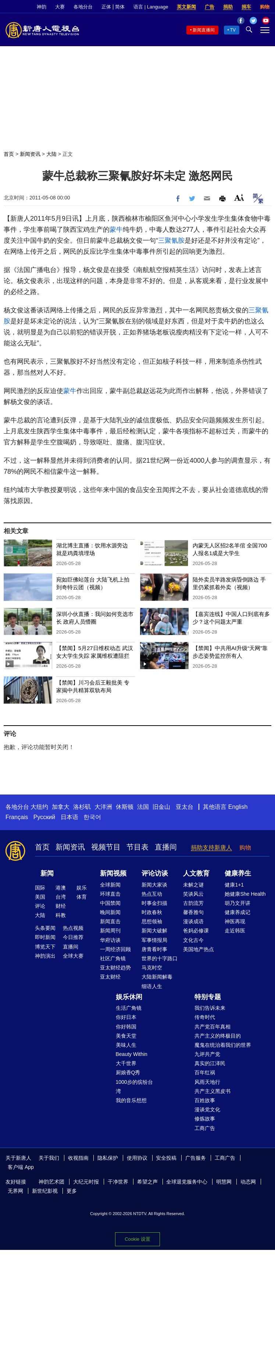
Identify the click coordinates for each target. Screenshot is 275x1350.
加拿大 (60, 807)
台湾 (61, 897)
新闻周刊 (110, 930)
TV (233, 30)
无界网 (15, 1191)
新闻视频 (113, 873)
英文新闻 (186, 7)
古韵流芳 (193, 903)
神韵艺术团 (51, 1182)
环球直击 (110, 894)
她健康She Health (245, 894)
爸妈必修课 (196, 930)
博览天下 (45, 947)
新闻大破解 (154, 930)
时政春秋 (152, 912)
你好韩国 (126, 1027)
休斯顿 (124, 807)
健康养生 (238, 873)
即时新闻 (45, 937)
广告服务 (195, 1158)
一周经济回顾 (115, 949)
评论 (40, 906)
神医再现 (235, 921)
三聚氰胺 (171, 240)
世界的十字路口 (160, 958)
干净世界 (118, 1182)
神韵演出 (45, 956)
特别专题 (207, 997)
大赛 (60, 7)
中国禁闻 (110, 903)
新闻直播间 (204, 30)
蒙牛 (116, 229)
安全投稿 (166, 1158)
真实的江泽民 (209, 1063)
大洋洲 (103, 807)
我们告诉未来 (209, 1008)
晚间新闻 (110, 912)
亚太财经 (110, 977)
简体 (120, 7)
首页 (9, 154)
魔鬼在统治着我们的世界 (222, 1045)
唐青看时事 (154, 949)
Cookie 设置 (137, 1239)
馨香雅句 (193, 912)
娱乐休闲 (129, 997)
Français (17, 817)
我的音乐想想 (131, 1100)
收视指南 (78, 1158)
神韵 (41, 7)
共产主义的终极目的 (217, 1036)
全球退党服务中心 (186, 1182)
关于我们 (49, 1158)
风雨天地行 (207, 1082)
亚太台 (184, 807)
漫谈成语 (193, 921)
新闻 (47, 873)
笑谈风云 (193, 894)
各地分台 (83, 7)
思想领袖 (152, 921)
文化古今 (193, 940)
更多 (72, 1191)
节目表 (137, 847)
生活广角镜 (129, 1008)
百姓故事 (204, 1100)
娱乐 (81, 888)
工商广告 (204, 1128)
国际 (40, 888)
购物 (264, 7)
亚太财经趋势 (115, 968)
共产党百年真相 (212, 1027)
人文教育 (196, 873)
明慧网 (224, 1182)
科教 (61, 915)
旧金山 (161, 807)
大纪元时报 (86, 1182)
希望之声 (147, 1182)
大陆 (51, 154)
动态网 (248, 1182)
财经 (61, 906)
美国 (40, 897)
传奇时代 (204, 1017)
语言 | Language (150, 7)
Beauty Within (131, 1054)
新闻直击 (110, 921)
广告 (209, 7)
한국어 (92, 817)
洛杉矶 (82, 807)
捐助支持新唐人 (211, 847)
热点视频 (73, 928)
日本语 (69, 817)
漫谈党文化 (207, 1109)
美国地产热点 (198, 949)
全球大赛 (73, 956)
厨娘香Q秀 (128, 1072)
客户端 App (21, 1167)
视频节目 (106, 847)
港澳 (61, 888)
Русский (44, 817)
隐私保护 (107, 1158)
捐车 (246, 7)
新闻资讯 (30, 154)
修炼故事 (204, 1119)
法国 (143, 807)
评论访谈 (155, 873)
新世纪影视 (45, 1191)
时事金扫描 (154, 903)
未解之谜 (193, 885)
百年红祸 (204, 1072)
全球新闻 (110, 885)
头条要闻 (45, 928)
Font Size (239, 197)
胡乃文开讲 (237, 903)
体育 (81, 897)
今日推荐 (73, 937)
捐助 (228, 7)
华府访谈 (110, 940)
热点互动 (152, 894)
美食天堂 (126, 1036)
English (237, 807)
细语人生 (152, 986)
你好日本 (126, 1017)
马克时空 (152, 968)
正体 (106, 7)
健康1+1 (234, 885)
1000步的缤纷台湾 (134, 1086)
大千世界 (126, 1063)
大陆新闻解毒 (157, 977)
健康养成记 (237, 912)
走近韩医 (235, 930)
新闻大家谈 (154, 885)
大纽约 (39, 807)
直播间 (166, 847)
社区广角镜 (113, 958)
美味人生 (126, 1045)
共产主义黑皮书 (212, 1091)
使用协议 (137, 1158)
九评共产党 (207, 1054)
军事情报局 (154, 940)
